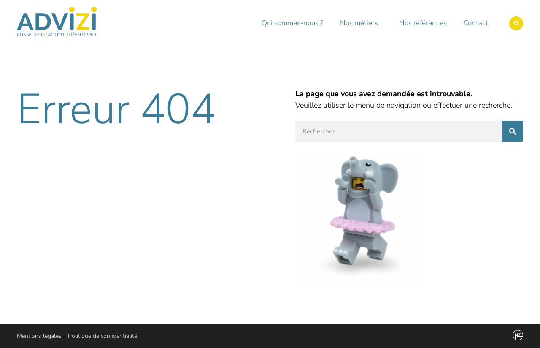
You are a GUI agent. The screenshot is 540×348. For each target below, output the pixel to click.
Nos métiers (361, 23)
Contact (476, 23)
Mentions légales (39, 336)
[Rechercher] (512, 131)
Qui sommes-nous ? (292, 23)
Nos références (423, 23)
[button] (516, 23)
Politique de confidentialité (102, 336)
